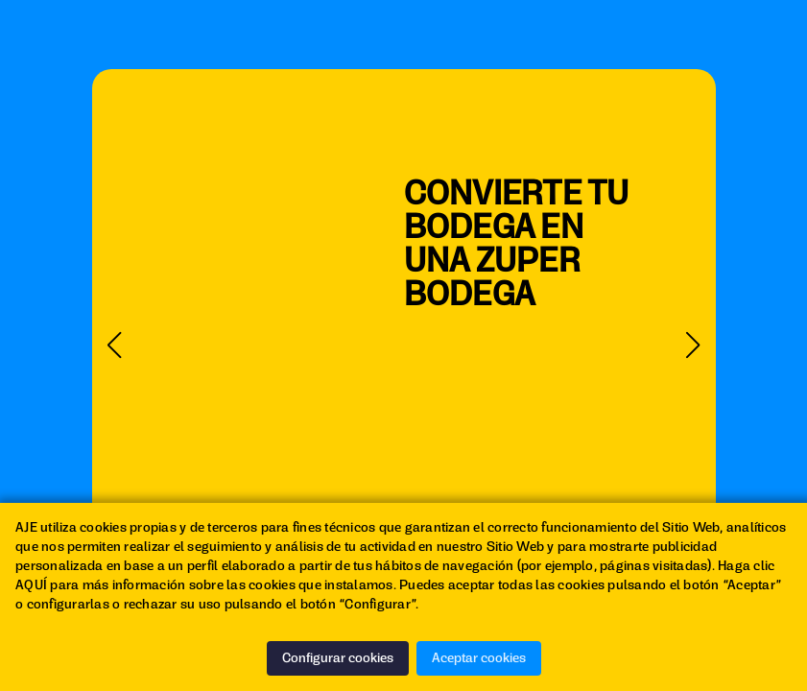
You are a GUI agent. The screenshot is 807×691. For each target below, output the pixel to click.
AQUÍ (31, 585)
